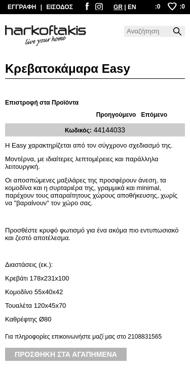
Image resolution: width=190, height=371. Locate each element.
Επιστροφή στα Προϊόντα (42, 102)
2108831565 (145, 336)
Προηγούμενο (116, 114)
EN (132, 7)
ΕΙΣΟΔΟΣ (59, 7)
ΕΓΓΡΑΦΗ (22, 7)
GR (118, 7)
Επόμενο (154, 114)
